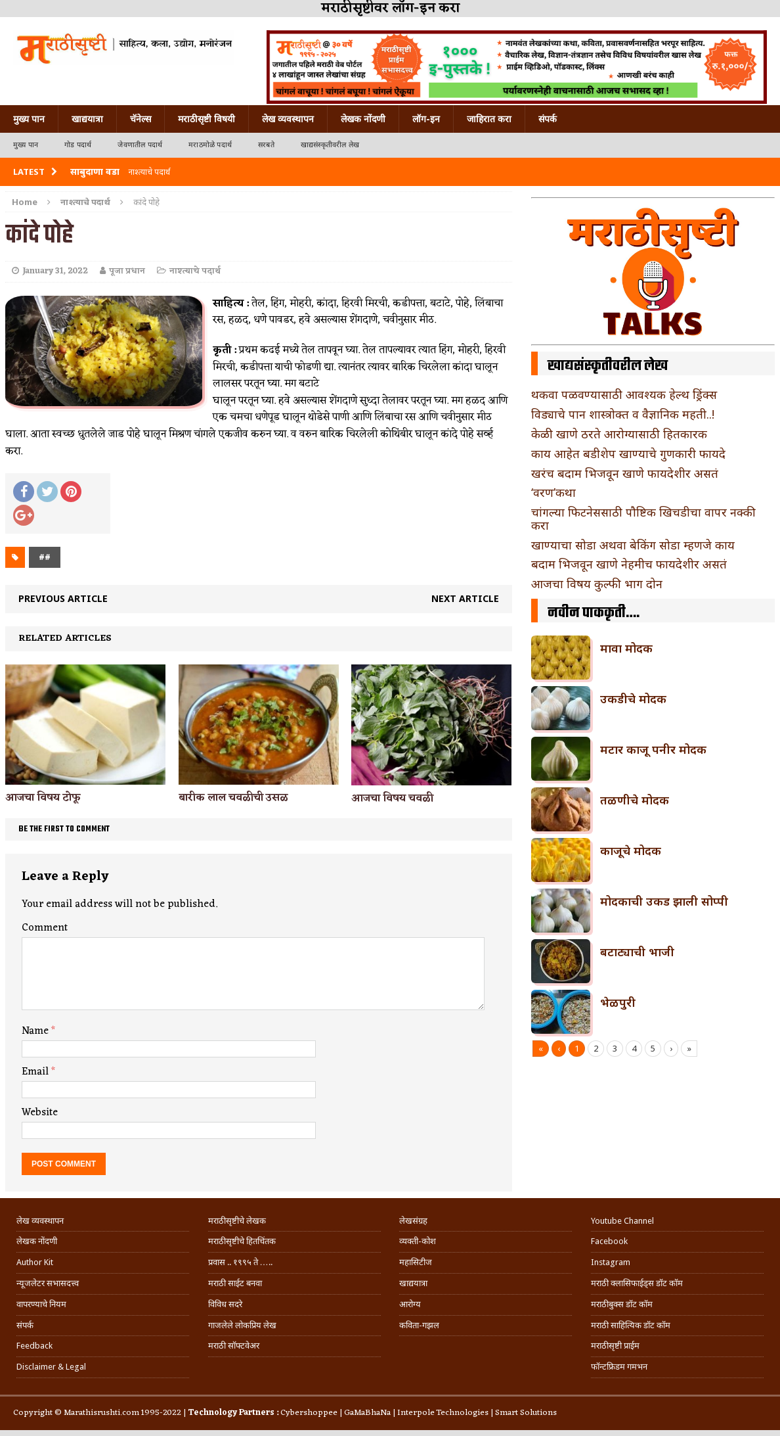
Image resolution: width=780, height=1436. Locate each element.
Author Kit (34, 1262)
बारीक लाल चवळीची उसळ (233, 798)
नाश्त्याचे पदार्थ (195, 271)
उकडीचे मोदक (633, 698)
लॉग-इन (426, 119)
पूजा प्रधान (127, 271)
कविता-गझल (419, 1325)
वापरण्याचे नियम (41, 1304)
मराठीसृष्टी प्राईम (615, 1346)
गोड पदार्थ (77, 145)
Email (36, 1072)
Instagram (610, 1262)
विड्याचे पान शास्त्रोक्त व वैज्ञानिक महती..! (622, 414)
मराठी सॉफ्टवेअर (233, 1346)
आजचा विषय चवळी (392, 798)
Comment (45, 928)
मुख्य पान (29, 119)
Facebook (609, 1241)
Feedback (34, 1346)
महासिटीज (415, 1262)
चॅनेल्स (140, 119)
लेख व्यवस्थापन (288, 119)
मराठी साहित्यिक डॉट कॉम (630, 1325)
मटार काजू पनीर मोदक (653, 749)
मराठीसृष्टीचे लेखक (237, 1221)
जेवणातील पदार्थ (140, 145)
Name (36, 1031)
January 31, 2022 (55, 271)
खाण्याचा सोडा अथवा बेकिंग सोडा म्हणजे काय (633, 545)
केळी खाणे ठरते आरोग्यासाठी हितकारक (619, 434)
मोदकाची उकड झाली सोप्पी (664, 901)
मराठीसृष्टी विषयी (206, 119)
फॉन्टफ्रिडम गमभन (619, 1367)
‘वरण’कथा (553, 492)
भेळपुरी (618, 1002)
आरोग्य (410, 1304)
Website (40, 1112)
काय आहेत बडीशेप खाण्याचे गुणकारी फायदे (628, 453)
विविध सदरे (225, 1304)
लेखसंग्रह (413, 1221)
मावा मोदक (626, 648)
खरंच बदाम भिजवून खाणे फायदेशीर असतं (624, 473)
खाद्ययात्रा (87, 119)
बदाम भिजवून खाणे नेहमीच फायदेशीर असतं (629, 564)
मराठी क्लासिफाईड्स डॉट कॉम (637, 1283)
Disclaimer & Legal (51, 1367)
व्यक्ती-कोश (417, 1241)
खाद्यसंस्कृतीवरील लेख (330, 145)
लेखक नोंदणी (363, 119)
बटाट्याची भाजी (637, 952)
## (45, 557)
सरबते (266, 145)
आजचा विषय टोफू (43, 798)
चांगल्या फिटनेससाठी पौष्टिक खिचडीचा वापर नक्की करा (643, 518)
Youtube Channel (622, 1221)
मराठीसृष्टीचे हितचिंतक (242, 1241)
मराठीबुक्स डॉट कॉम (622, 1304)
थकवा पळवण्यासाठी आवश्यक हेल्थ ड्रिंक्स (624, 394)
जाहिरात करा (489, 119)
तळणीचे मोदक (634, 800)
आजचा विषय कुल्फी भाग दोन (596, 583)
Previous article (63, 598)
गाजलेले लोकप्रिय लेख (242, 1325)
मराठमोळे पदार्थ (210, 145)
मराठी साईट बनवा (235, 1283)
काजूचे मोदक (630, 850)
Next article (465, 598)
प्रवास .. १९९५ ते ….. (240, 1262)
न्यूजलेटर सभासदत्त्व (47, 1283)
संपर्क (547, 119)
